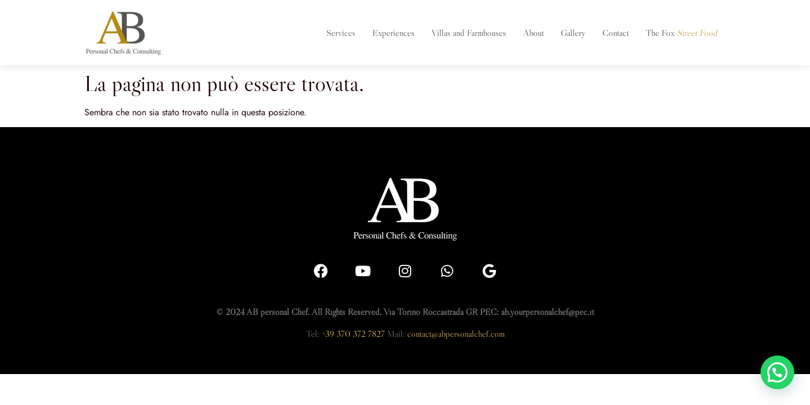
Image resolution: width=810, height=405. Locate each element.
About (533, 32)
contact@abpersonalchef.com (456, 333)
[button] (777, 372)
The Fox (681, 32)
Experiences (393, 32)
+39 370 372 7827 (353, 333)
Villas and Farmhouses (468, 32)
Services (341, 32)
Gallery (573, 32)
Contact (615, 32)
